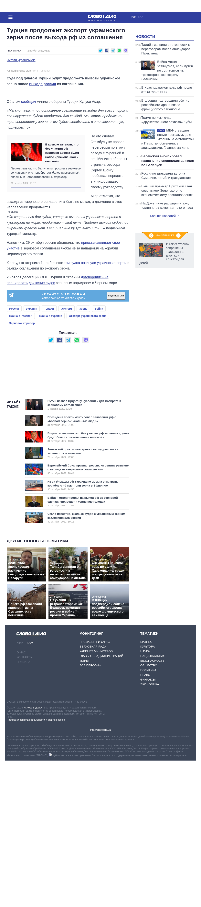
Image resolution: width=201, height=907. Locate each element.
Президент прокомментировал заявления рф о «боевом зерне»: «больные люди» (84, 567)
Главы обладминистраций (101, 802)
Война (99, 405)
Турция (49, 405)
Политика (14, 50)
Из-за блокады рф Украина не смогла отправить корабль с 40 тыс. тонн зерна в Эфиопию (84, 631)
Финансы (148, 826)
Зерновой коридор (22, 420)
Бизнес (146, 788)
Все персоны (90, 811)
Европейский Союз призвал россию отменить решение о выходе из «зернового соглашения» (88, 615)
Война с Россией (20, 413)
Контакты (24, 803)
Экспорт (66, 405)
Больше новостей (164, 265)
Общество (148, 811)
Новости (145, 86)
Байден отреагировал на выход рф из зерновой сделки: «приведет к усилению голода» (84, 647)
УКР (133, 17)
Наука (145, 797)
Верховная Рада (92, 793)
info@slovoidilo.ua (100, 876)
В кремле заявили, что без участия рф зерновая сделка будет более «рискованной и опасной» (62, 250)
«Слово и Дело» (33, 853)
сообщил (28, 199)
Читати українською (21, 60)
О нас (21, 798)
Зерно (83, 405)
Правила (23, 808)
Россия (14, 405)
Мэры (84, 807)
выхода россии (42, 163)
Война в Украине (50, 413)
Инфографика (164, 402)
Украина (31, 405)
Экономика (149, 830)
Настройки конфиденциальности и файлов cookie (36, 866)
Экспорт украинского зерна (87, 413)
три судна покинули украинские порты (95, 360)
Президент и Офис (94, 788)
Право (145, 821)
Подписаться (116, 392)
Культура (147, 793)
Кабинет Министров (96, 797)
